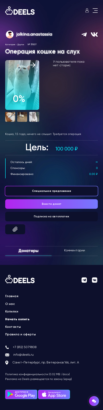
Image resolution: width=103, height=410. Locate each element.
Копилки (11, 311)
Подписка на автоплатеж (51, 216)
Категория (10, 45)
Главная (12, 296)
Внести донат (51, 204)
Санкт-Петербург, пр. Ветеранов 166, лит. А (45, 362)
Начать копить (17, 319)
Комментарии (74, 250)
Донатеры (28, 251)
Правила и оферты (20, 334)
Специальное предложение (51, 191)
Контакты (13, 327)
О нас (10, 304)
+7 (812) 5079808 (25, 347)
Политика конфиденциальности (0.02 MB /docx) (37, 374)
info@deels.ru (23, 354)
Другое (20, 45)
